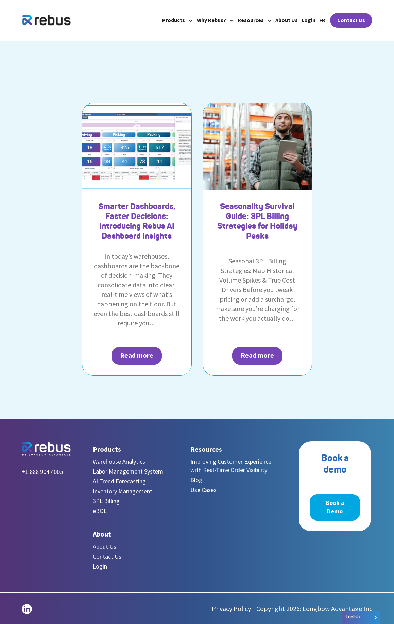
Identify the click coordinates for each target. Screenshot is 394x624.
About (102, 534)
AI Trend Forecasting (119, 481)
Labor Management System (128, 471)
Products (177, 20)
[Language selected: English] (361, 617)
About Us (286, 20)
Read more (136, 355)
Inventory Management (122, 491)
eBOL (100, 511)
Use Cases (203, 490)
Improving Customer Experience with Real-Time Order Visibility (230, 466)
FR (322, 20)
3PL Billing (106, 501)
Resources (255, 20)
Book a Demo (335, 507)
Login (308, 20)
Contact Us (351, 20)
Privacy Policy (231, 608)
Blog (196, 480)
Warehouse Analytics (119, 461)
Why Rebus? (215, 20)
